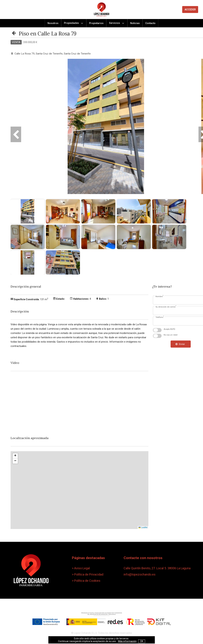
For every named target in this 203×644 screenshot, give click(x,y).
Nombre (159, 296)
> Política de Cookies (86, 580)
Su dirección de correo (166, 306)
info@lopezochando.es (140, 574)
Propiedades (74, 23)
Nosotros (52, 23)
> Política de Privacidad (87, 574)
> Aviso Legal (81, 568)
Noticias (135, 23)
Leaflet (143, 527)
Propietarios (96, 23)
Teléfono (160, 316)
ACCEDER (190, 9)
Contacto (150, 23)
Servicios (117, 23)
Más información (127, 641)
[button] (15, 455)
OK (141, 641)
